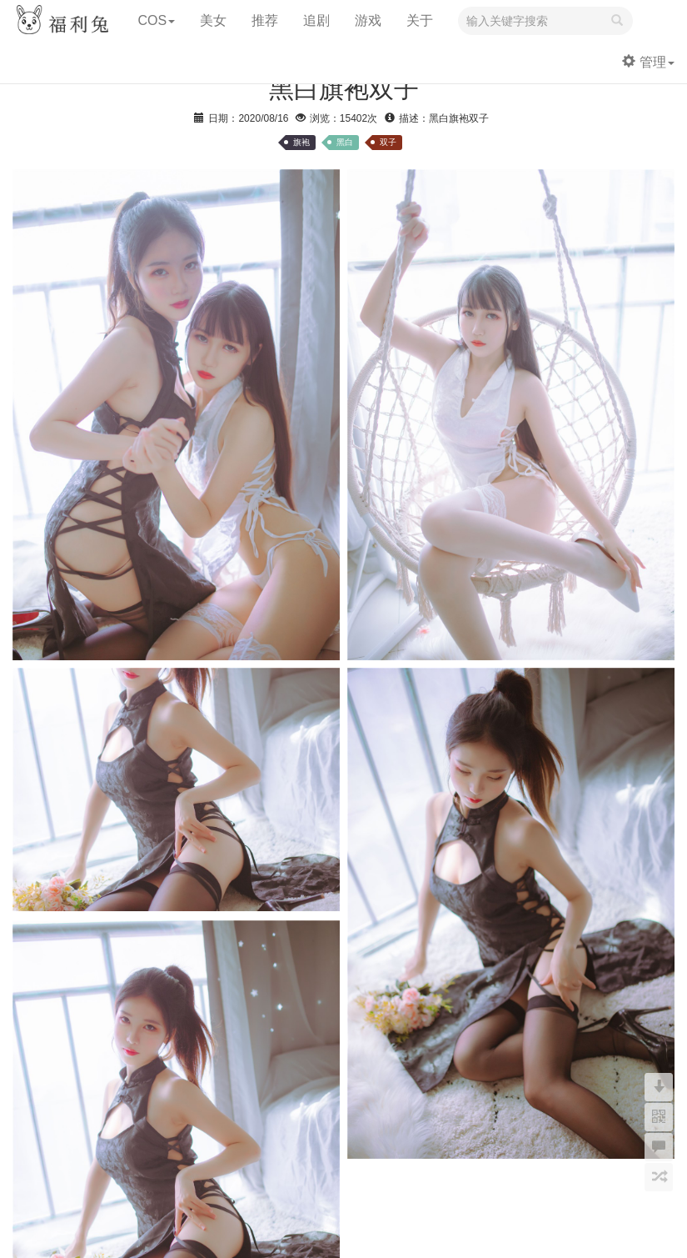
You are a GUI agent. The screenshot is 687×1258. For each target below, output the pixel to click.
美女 (213, 20)
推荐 (264, 20)
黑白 (344, 142)
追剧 (316, 20)
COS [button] (156, 20)
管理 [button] (648, 62)
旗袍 (301, 142)
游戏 (368, 20)
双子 (388, 142)
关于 (419, 20)
